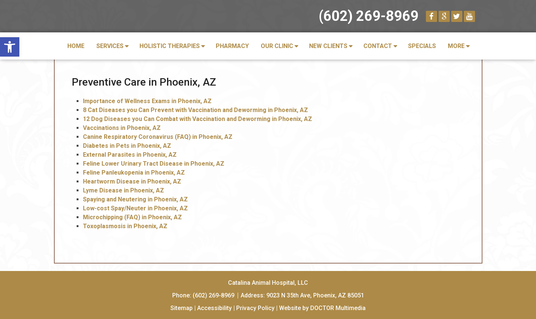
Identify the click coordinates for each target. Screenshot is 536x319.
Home (75, 46)
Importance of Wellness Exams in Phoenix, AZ (147, 101)
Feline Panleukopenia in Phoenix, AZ (134, 172)
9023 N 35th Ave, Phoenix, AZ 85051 (315, 295)
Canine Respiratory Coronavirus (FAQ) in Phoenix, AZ (157, 136)
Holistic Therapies (169, 46)
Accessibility (214, 308)
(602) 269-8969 (368, 16)
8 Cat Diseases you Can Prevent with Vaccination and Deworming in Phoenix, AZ (195, 110)
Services (109, 46)
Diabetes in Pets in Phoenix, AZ (127, 145)
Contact (377, 46)
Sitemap (181, 308)
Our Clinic (277, 46)
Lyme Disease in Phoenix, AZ (123, 190)
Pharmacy (232, 46)
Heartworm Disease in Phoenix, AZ (132, 181)
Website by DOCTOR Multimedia (322, 308)
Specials (422, 46)
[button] (9, 47)
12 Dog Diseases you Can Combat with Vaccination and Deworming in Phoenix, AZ (197, 118)
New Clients (328, 46)
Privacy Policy (255, 308)
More (456, 46)
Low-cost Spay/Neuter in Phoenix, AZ (135, 208)
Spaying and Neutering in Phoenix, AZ (135, 199)
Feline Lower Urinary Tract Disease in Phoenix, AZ (153, 163)
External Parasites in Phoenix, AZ (130, 154)
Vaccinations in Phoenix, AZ (122, 127)
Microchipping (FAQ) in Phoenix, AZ (132, 217)
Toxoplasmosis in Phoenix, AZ (125, 226)
